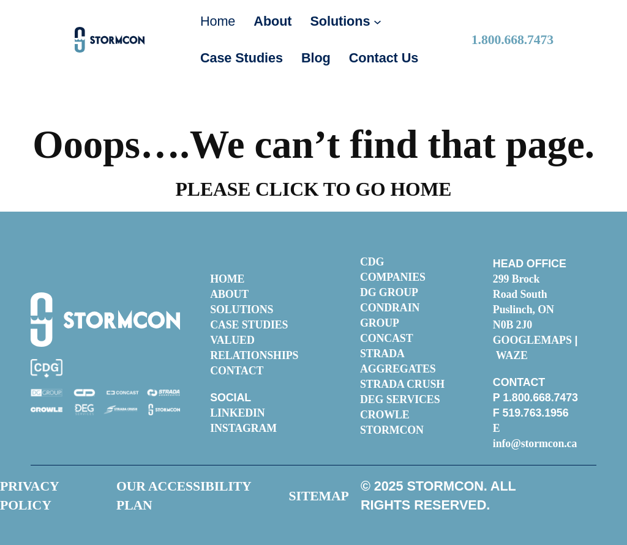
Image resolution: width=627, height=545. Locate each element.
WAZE (512, 355)
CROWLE (385, 415)
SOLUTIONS (241, 309)
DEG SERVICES (400, 399)
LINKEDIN (237, 413)
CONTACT (236, 371)
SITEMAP (319, 496)
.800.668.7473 (512, 39)
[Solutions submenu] (377, 22)
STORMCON (392, 430)
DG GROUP (389, 292)
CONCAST (386, 338)
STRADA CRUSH (402, 384)
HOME (227, 279)
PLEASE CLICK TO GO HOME (314, 189)
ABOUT (229, 294)
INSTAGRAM (243, 428)
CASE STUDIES (249, 325)
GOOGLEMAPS (532, 340)
